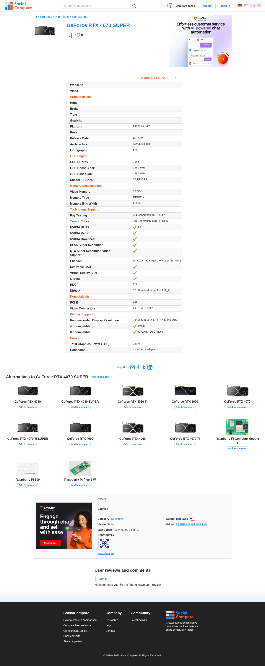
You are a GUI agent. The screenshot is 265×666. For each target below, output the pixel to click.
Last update (105, 529)
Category (103, 518)
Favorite (69, 35)
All (35, 16)
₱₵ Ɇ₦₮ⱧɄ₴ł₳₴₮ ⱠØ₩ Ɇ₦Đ (191, 524)
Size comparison (73, 641)
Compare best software (77, 625)
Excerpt (103, 499)
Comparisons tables (75, 630)
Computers (79, 16)
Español (259, 5)
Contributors (106, 535)
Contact (110, 630)
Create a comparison (169, 6)
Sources (103, 508)
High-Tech (62, 16)
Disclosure (111, 620)
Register (207, 5)
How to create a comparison (80, 620)
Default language (177, 518)
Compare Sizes (185, 5)
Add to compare (101, 376)
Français (253, 5)
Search (134, 6)
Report (120, 367)
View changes (106, 553)
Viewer (102, 524)
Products (46, 16)
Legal (108, 625)
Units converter (72, 635)
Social (184, 615)
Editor (170, 524)
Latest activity (139, 620)
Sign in (225, 5)
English (246, 5)
